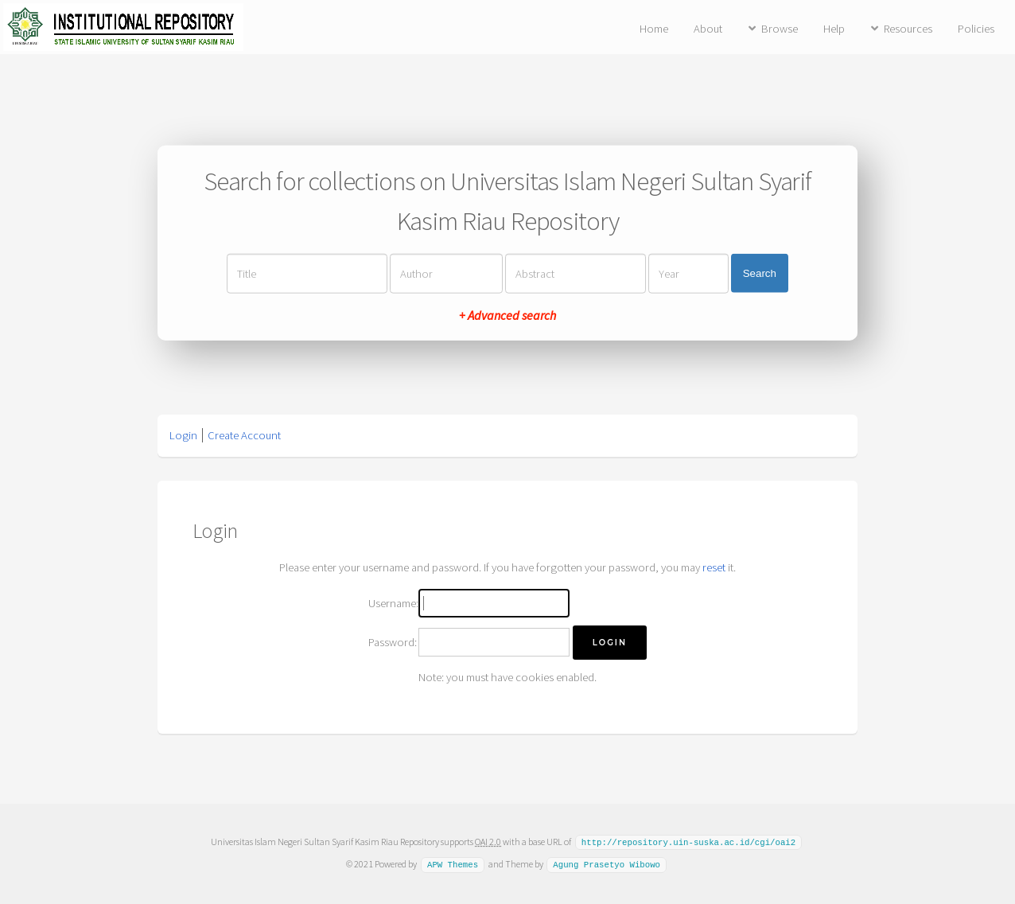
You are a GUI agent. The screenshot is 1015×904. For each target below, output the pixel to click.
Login (183, 435)
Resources (908, 28)
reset (713, 567)
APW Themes (452, 863)
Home (654, 28)
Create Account (244, 435)
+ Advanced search (507, 314)
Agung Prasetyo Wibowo (606, 863)
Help (834, 28)
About (708, 28)
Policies (976, 28)
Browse (779, 28)
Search (759, 273)
